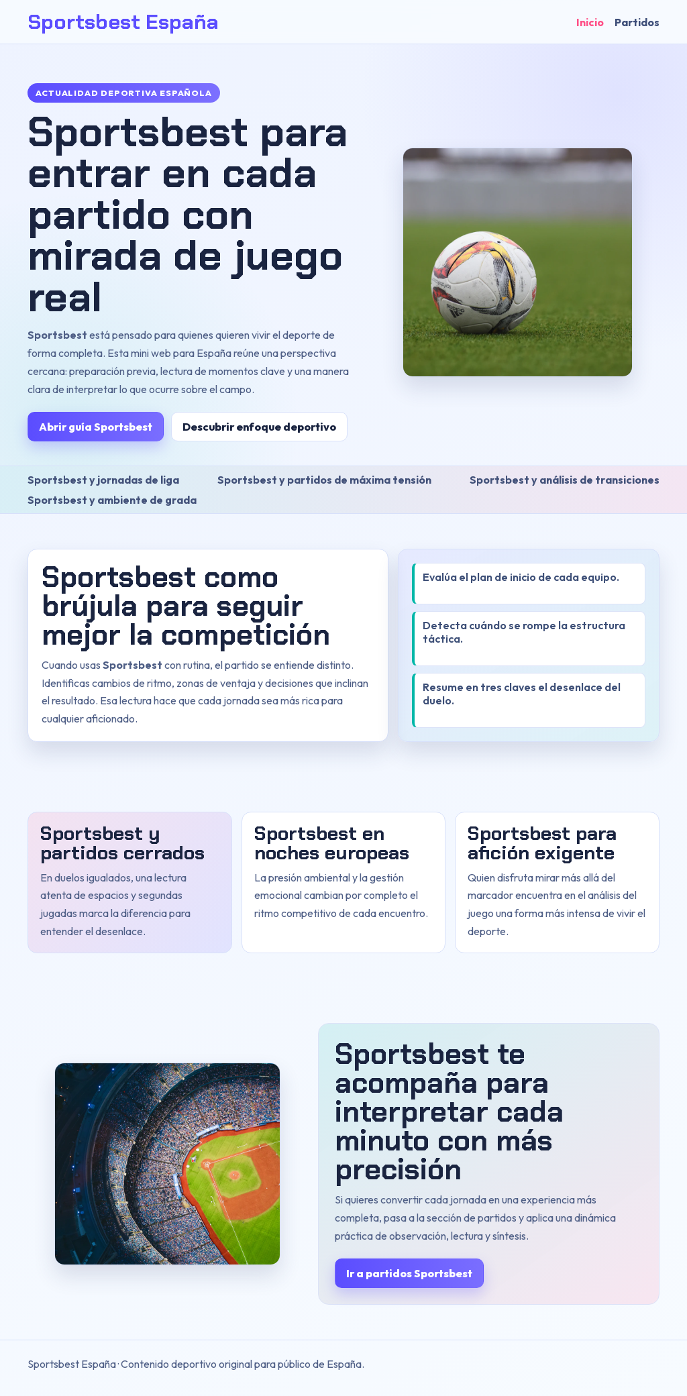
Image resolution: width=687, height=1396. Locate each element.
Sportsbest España (123, 22)
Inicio (590, 22)
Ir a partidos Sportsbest (409, 1273)
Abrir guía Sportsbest (95, 426)
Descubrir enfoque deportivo (259, 426)
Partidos (637, 22)
